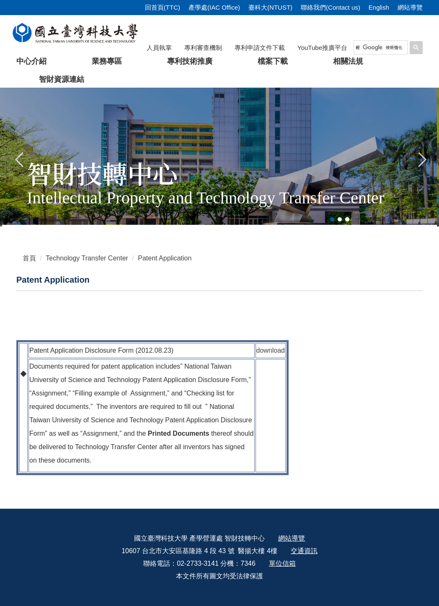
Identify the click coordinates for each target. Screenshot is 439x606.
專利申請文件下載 (260, 47)
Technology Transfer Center (87, 258)
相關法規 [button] (348, 61)
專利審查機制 (203, 47)
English (379, 7)
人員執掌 (159, 47)
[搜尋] (379, 47)
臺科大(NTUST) (270, 7)
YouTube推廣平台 (322, 47)
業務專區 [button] (107, 61)
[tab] (332, 219)
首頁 (29, 258)
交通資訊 (304, 550)
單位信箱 (282, 563)
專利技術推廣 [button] (189, 61)
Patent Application (164, 258)
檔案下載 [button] (273, 61)
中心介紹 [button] (31, 61)
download (270, 350)
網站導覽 (410, 7)
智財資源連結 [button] (61, 79)
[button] (20, 158)
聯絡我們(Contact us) (330, 7)
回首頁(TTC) (162, 7)
